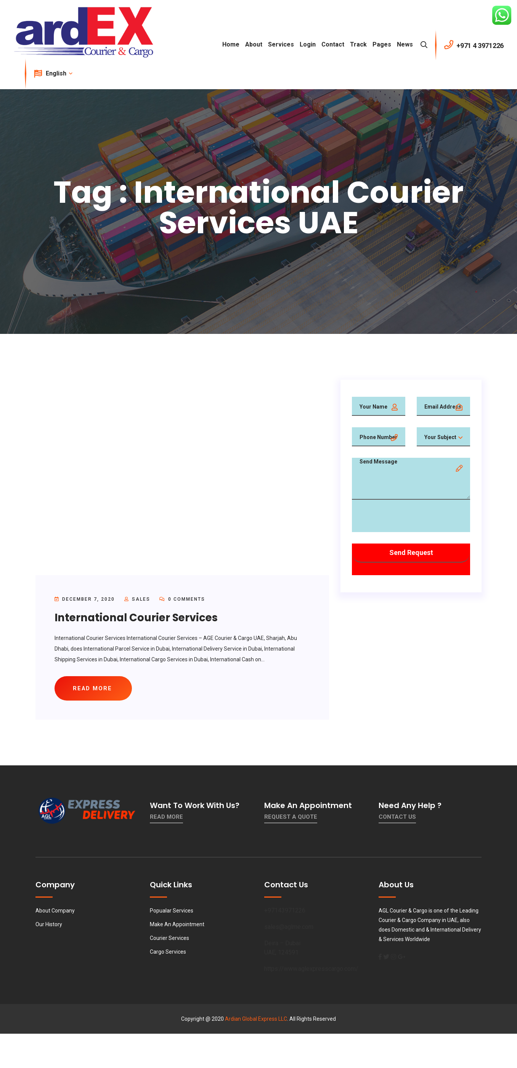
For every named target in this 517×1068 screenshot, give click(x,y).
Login (308, 44)
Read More (166, 818)
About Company (55, 912)
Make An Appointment (177, 925)
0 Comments (182, 599)
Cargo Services (168, 953)
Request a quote (290, 818)
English (58, 73)
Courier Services (169, 939)
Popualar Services (171, 912)
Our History (48, 925)
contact (332, 44)
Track (358, 44)
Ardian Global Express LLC (256, 1020)
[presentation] (410, 517)
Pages (381, 44)
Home (230, 44)
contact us (397, 818)
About (253, 44)
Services (281, 44)
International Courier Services (138, 617)
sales (141, 599)
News (405, 44)
